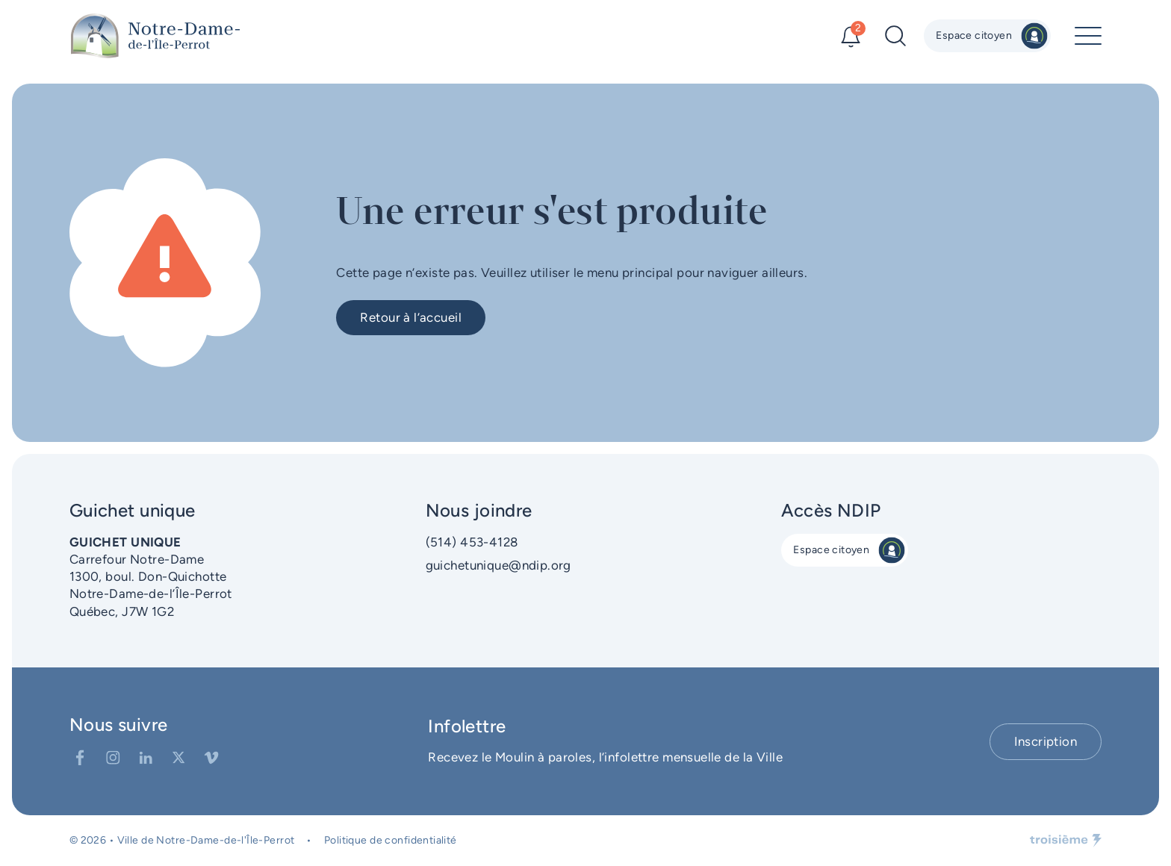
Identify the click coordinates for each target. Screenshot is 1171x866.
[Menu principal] (1088, 36)
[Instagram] (112, 757)
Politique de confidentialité (390, 840)
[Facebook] (79, 757)
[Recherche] (895, 35)
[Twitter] (178, 757)
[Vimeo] (211, 757)
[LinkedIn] (145, 757)
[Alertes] (850, 35)
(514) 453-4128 (472, 542)
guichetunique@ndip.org (498, 565)
